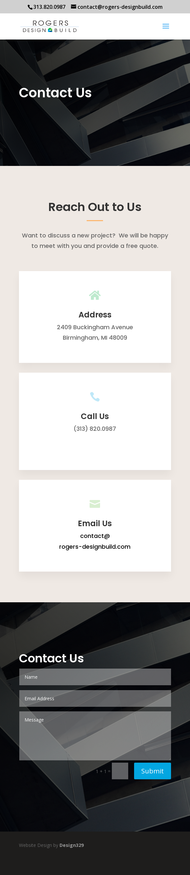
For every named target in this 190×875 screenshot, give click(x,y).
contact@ (95, 536)
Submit (152, 771)
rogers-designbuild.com (94, 547)
